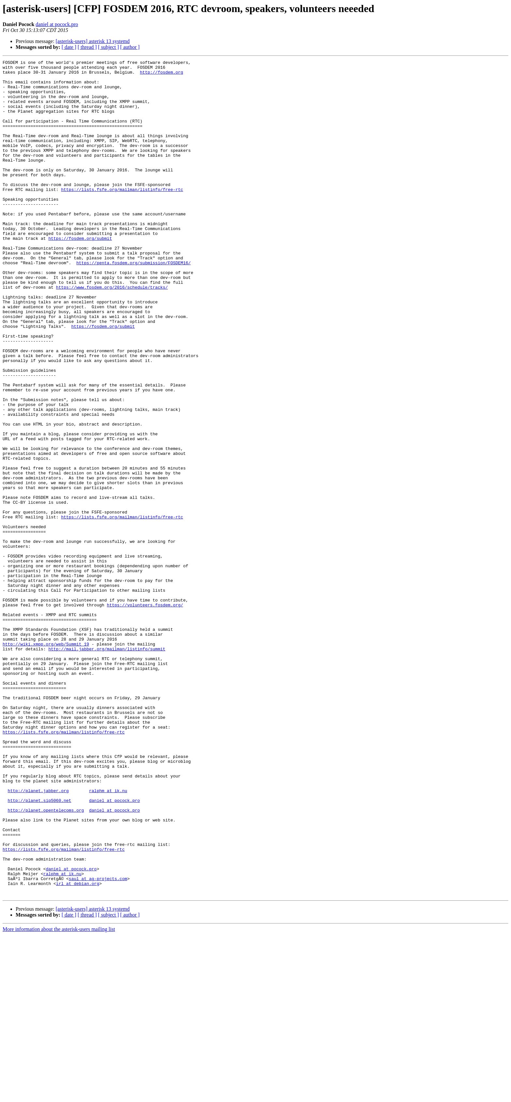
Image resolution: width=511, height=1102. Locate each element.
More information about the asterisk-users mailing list (59, 1096)
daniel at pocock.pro (57, 24)
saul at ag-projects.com (98, 1043)
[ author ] (130, 47)
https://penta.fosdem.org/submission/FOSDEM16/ (133, 304)
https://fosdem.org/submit (80, 274)
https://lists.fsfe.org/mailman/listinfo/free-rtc (122, 216)
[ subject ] (108, 47)
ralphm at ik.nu (108, 937)
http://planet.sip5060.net (39, 949)
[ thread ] (87, 47)
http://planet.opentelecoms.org (46, 961)
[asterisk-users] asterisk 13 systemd (93, 41)
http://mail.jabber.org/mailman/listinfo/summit (106, 767)
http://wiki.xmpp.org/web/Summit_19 (46, 761)
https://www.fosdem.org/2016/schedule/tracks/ (112, 333)
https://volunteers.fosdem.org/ (145, 714)
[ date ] (69, 47)
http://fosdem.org (161, 75)
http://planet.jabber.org (38, 937)
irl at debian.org (77, 1048)
